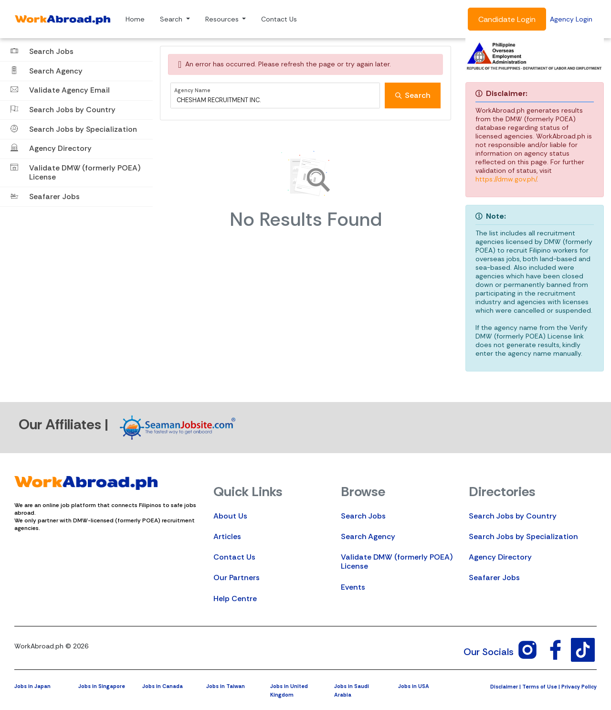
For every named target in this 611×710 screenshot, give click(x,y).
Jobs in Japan (32, 686)
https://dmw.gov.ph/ (506, 179)
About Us (230, 516)
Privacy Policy (579, 686)
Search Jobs (363, 516)
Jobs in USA (413, 686)
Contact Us (279, 19)
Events (353, 587)
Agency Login (571, 19)
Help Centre (235, 598)
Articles (227, 536)
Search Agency (368, 536)
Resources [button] (223, 19)
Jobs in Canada (162, 686)
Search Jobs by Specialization (523, 536)
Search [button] (172, 19)
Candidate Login (507, 19)
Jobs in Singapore (101, 686)
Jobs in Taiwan (225, 686)
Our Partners (236, 577)
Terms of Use (539, 686)
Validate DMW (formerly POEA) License (397, 561)
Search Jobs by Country (513, 516)
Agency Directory (500, 557)
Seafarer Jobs (494, 577)
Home (135, 19)
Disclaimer (504, 686)
